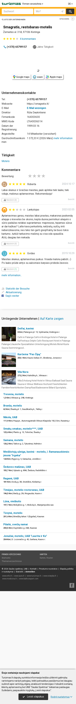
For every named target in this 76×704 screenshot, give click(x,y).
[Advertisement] (38, 348)
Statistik (19, 650)
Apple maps (54, 77)
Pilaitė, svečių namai (15, 602)
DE (70, 4)
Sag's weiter (10, 295)
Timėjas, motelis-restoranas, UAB (23, 568)
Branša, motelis (12, 483)
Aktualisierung (12, 292)
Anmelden (30, 650)
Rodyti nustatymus (61, 697)
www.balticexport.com (28, 657)
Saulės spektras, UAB (18, 647)
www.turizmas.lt (34, 654)
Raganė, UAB (11, 556)
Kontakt (33, 647)
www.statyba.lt (49, 654)
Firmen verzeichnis (33, 4)
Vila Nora (23, 450)
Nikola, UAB (10, 495)
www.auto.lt (19, 654)
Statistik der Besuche (16, 288)
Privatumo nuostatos (48, 647)
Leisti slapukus (33, 696)
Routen (50, 636)
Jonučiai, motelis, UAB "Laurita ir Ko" (25, 614)
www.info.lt (7, 654)
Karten (43, 633)
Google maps (21, 77)
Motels (6, 161)
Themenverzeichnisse (12, 639)
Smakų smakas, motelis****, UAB (23, 506)
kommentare (28, 38)
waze (38, 77)
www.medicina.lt (9, 657)
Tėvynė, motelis (12, 591)
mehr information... (12, 275)
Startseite (6, 636)
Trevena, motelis (13, 472)
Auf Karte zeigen (51, 397)
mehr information (63, 138)
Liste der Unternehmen (13, 20)
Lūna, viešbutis (12, 579)
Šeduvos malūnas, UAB (17, 545)
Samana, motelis (13, 518)
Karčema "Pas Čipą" (29, 432)
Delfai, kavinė (26, 406)
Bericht (71, 199)
